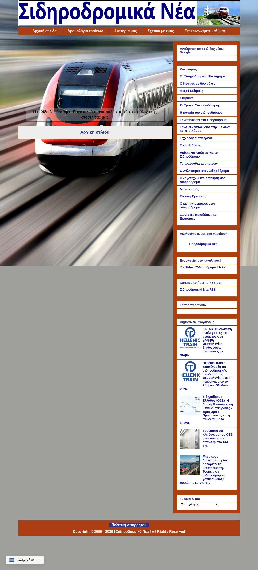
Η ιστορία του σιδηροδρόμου (201, 112)
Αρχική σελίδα (44, 31)
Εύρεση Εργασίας (193, 196)
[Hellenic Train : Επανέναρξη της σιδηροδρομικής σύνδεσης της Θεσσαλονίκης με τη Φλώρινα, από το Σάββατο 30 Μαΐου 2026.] (191, 380)
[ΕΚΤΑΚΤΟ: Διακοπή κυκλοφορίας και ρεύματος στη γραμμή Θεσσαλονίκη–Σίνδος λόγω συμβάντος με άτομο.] (191, 346)
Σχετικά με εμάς (161, 31)
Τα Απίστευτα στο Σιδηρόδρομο (203, 120)
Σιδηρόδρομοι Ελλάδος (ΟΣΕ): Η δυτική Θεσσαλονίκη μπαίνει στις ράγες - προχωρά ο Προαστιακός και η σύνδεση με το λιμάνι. (206, 410)
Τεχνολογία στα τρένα (196, 138)
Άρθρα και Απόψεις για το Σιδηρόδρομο (199, 154)
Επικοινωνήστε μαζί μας (205, 31)
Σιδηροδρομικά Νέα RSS (198, 289)
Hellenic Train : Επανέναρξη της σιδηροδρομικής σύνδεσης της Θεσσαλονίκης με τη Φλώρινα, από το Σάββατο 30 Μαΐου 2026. (206, 376)
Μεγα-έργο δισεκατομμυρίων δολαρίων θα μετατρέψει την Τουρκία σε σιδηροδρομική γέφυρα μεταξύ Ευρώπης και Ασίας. (204, 469)
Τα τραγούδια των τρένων (199, 163)
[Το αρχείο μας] (199, 504)
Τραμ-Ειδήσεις (191, 145)
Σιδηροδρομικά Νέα (203, 244)
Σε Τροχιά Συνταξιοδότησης (200, 105)
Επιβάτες (187, 98)
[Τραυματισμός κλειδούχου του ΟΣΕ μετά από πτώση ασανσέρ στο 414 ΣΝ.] (191, 448)
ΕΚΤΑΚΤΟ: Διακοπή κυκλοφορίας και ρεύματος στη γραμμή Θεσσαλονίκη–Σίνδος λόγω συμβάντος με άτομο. (206, 342)
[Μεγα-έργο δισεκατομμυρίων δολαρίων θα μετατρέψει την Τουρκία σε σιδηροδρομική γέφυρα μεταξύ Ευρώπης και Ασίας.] (191, 474)
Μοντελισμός (189, 189)
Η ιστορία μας (125, 31)
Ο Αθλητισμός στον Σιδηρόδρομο (204, 171)
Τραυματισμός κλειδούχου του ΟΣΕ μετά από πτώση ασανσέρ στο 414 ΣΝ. (218, 438)
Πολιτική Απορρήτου (129, 525)
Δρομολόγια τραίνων (85, 31)
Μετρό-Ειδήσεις (191, 91)
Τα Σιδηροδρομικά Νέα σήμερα (202, 76)
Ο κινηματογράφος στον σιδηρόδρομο (198, 205)
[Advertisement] (95, 72)
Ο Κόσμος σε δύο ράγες (197, 83)
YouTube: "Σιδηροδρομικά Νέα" (203, 267)
